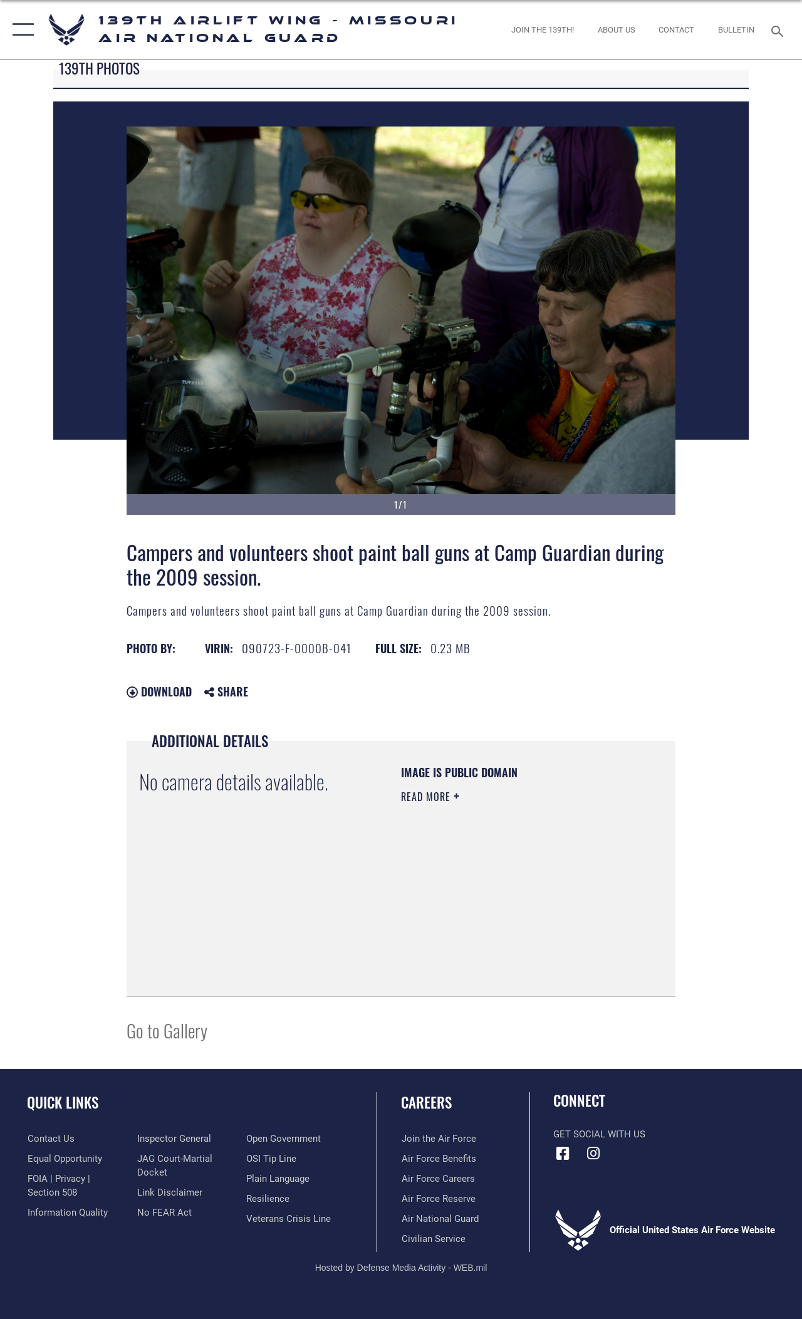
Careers (426, 1102)
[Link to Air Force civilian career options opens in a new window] (433, 1238)
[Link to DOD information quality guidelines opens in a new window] (67, 1212)
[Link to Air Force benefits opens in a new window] (438, 1158)
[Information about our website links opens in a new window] (169, 1192)
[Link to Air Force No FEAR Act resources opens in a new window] (164, 1212)
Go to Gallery (167, 1029)
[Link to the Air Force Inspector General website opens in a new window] (174, 1138)
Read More (427, 796)
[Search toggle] (779, 29)
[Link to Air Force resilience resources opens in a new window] (267, 1198)
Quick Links (62, 1102)
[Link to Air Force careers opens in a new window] (437, 1178)
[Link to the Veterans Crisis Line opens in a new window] (288, 1218)
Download (159, 691)
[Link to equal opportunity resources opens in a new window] (64, 1158)
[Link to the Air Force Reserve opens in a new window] (438, 1198)
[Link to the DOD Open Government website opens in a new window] (283, 1138)
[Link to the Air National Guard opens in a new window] (439, 1218)
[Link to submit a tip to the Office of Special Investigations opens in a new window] (271, 1158)
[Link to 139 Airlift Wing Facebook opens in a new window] (562, 1153)
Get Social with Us (599, 1134)
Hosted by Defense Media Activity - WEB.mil (401, 1267)
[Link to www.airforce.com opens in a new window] (438, 1138)
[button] (20, 29)
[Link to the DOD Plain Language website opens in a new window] (278, 1178)
